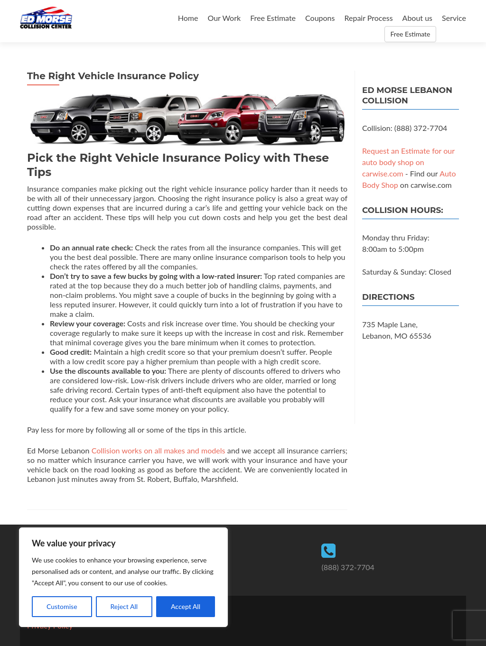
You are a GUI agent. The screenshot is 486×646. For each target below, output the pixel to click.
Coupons (320, 17)
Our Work (224, 17)
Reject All (124, 606)
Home (188, 17)
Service (454, 17)
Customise (62, 606)
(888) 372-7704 (347, 567)
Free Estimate (273, 17)
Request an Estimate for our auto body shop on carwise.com (408, 162)
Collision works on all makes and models (158, 450)
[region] (123, 577)
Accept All (185, 606)
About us (417, 17)
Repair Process (368, 17)
